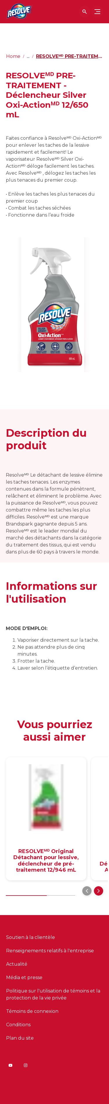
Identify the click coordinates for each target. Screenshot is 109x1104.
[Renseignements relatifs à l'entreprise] (50, 951)
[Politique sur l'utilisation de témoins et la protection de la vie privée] (54, 994)
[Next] (98, 891)
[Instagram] (25, 1065)
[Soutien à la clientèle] (30, 937)
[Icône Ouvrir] (84, 11)
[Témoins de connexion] (32, 1011)
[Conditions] (18, 1025)
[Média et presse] (24, 977)
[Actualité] (17, 964)
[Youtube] (10, 1065)
